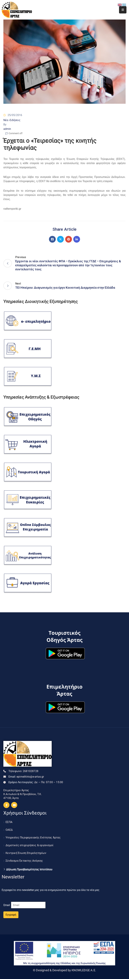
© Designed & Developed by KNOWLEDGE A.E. (64, 970)
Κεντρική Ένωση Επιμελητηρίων (26, 853)
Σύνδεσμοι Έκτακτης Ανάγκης (24, 860)
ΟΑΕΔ (9, 829)
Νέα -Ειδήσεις (11, 120)
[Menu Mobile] (122, 9)
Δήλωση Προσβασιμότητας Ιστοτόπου (29, 869)
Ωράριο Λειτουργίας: (35, 782)
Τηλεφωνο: (23, 771)
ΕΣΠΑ (9, 822)
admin (7, 128)
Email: (26, 776)
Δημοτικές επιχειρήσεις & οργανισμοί (29, 845)
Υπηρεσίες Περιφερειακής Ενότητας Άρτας (33, 837)
